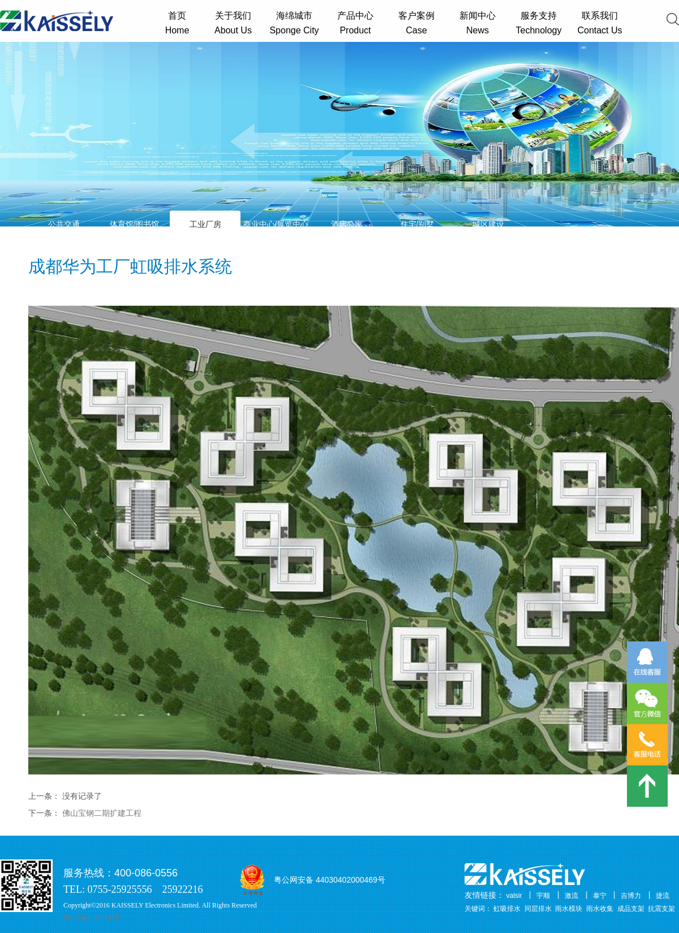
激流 (571, 896)
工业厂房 (205, 224)
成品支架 (630, 909)
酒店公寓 (347, 224)
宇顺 (543, 896)
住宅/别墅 (418, 224)
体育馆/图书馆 (135, 224)
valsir (514, 896)
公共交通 (64, 224)
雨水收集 (599, 909)
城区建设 (488, 224)
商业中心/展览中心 (276, 224)
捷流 (662, 896)
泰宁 (600, 896)
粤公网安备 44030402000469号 (329, 879)
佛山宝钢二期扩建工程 (101, 813)
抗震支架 (661, 909)
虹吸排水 (507, 909)
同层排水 (538, 909)
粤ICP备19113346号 (92, 918)
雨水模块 (568, 909)
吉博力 (631, 896)
